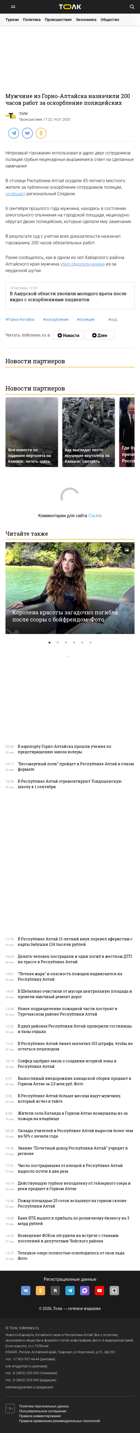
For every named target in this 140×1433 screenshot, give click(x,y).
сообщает (15, 193)
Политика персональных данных (44, 1406)
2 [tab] (57, 642)
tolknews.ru (29, 1328)
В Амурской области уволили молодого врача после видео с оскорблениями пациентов (68, 296)
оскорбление (56, 319)
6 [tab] (90, 642)
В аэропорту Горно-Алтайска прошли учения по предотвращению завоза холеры (64, 749)
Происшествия (58, 19)
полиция (86, 319)
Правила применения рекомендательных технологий (59, 1421)
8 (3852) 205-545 (26, 1373)
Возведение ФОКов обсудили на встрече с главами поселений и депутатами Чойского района (68, 1238)
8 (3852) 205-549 (26, 1380)
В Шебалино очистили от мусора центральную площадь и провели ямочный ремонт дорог (75, 994)
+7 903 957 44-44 (26, 1359)
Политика (32, 19)
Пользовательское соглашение (42, 1411)
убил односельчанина (82, 264)
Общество (110, 19)
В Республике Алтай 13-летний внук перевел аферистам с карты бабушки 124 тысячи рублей (75, 941)
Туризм (12, 19)
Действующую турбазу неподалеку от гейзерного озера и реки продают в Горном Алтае (74, 1186)
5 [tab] (82, 642)
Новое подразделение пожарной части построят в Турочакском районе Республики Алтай (67, 1011)
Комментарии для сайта (70, 515)
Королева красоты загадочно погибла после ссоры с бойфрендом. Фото (65, 616)
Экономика (86, 19)
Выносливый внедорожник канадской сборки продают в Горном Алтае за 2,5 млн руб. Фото (74, 1081)
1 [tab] (49, 642)
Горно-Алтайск (20, 319)
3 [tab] (66, 642)
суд (112, 319)
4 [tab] (74, 642)
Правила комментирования (40, 1416)
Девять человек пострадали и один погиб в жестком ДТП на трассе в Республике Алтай (75, 959)
